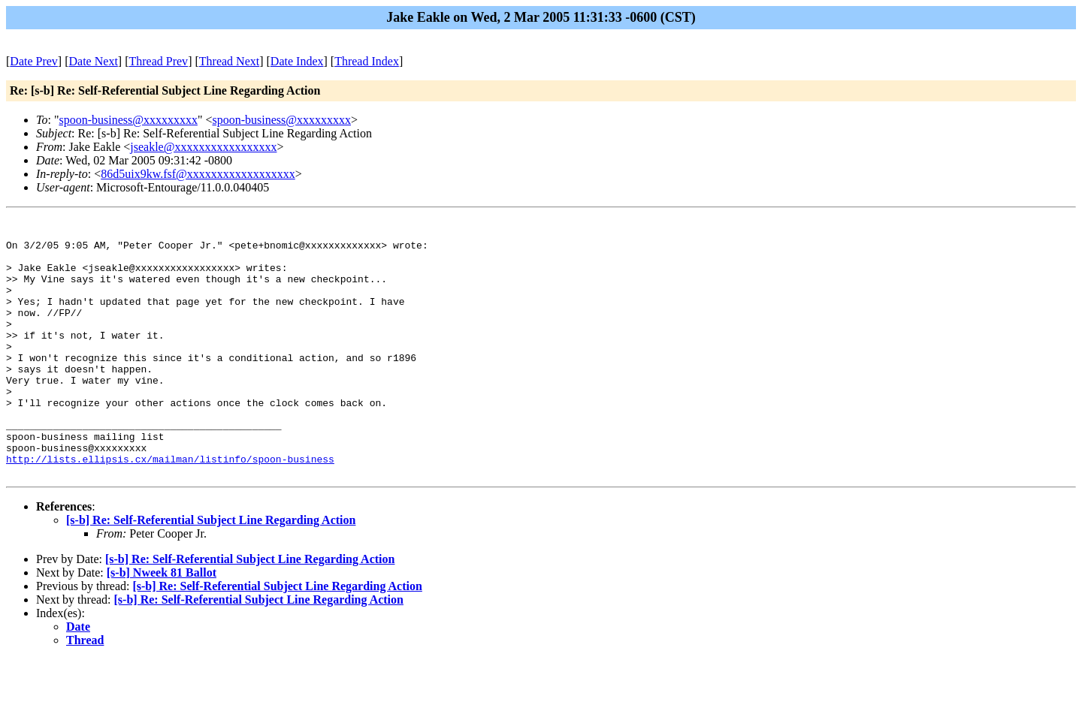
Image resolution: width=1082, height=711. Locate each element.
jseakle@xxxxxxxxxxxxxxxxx (203, 146)
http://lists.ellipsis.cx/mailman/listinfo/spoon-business (170, 508)
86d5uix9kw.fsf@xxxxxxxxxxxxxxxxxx (198, 173)
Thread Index (366, 61)
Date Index (297, 61)
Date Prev (34, 61)
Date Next (93, 61)
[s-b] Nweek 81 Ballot (161, 624)
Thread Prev (158, 61)
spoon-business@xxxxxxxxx (128, 119)
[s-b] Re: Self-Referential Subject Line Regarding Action (210, 571)
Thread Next (229, 61)
